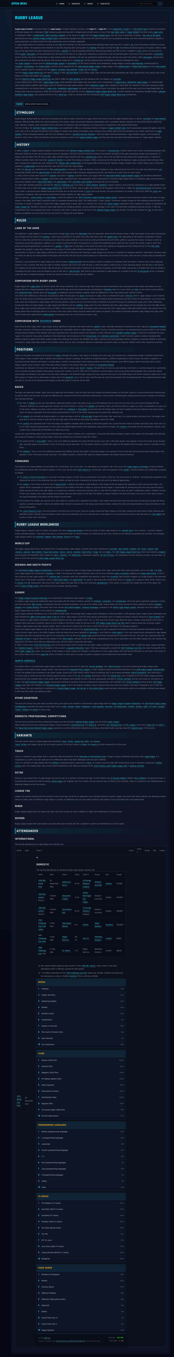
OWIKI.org (47, 1338)
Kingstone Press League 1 (80, 669)
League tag (78, 741)
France (56, 73)
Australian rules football (82, 182)
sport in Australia (122, 573)
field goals (83, 234)
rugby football (133, 32)
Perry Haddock (140, 778)
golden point (113, 237)
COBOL (81, 1181)
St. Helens (66, 950)
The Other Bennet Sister (81, 1228)
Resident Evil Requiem (81, 1274)
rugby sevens (120, 82)
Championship (60, 610)
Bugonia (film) (81, 1103)
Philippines (86, 706)
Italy (156, 549)
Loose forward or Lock (32, 511)
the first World (72, 73)
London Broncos (32, 607)
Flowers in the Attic (81, 1026)
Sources (76, 4)
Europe (126, 29)
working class (114, 151)
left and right (86, 416)
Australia (61, 69)
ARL (149, 210)
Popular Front (86, 635)
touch (82, 296)
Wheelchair (76, 555)
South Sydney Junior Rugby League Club (110, 766)
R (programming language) (81, 1175)
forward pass (91, 336)
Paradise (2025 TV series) (81, 1221)
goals (23, 54)
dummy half (61, 484)
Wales (108, 552)
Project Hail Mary (81, 995)
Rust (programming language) (81, 1162)
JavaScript (81, 1144)
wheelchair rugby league (68, 88)
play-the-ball (44, 172)
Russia (62, 552)
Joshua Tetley (36, 197)
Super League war (22, 207)
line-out (28, 169)
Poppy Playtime (81, 1330)
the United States (96, 688)
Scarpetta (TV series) (81, 1215)
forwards (107, 289)
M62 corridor (37, 604)
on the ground (143, 271)
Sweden (131, 706)
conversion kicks (25, 292)
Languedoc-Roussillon (75, 648)
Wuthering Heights (81, 1001)
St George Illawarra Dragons (87, 883)
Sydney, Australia (137, 766)
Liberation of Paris (22, 639)
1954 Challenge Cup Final (77, 973)
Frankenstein (81, 1020)
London (109, 938)
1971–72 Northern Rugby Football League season (98, 197)
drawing (46, 237)
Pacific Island (44, 66)
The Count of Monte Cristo (81, 1032)
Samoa (94, 69)
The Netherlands (120, 706)
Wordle (81, 1281)
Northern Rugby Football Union (45, 38)
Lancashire (107, 601)
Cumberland (121, 601)
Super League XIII (27, 651)
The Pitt (81, 1234)
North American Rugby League (37, 682)
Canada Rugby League (66, 688)
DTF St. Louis (81, 1240)
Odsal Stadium (92, 185)
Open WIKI (19, 4)
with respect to (84, 470)
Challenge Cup (67, 185)
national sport (124, 66)
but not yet (81, 688)
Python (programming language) (81, 1131)
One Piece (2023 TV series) (81, 1209)
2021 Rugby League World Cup (113, 94)
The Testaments (81, 1044)
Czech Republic (98, 706)
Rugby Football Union (101, 35)
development (102, 583)
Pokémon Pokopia (81, 1293)
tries (139, 51)
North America (25, 661)
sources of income (55, 160)
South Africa (87, 552)
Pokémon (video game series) (81, 1299)
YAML (81, 1187)
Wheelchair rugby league (137, 82)
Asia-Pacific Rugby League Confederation (35, 570)
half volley (155, 246)
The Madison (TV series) (81, 1203)
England (53, 69)
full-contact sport (141, 29)
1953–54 (57, 185)
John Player (51, 197)
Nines (86, 741)
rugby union (158, 32)
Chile (64, 706)
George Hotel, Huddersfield (70, 163)
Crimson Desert (81, 1287)
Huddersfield (39, 35)
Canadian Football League (125, 333)
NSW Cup (92, 725)
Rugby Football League (89, 137)
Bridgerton (81, 1259)
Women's (63, 555)
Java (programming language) (81, 1169)
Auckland (114, 576)
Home (61, 4)
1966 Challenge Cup (42, 950)
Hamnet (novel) (81, 1013)
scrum (88, 191)
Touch (64, 741)
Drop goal (31, 54)
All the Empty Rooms (81, 1116)
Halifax (85, 925)
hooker (126, 470)
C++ (81, 1156)
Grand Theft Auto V (81, 1324)
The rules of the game (151, 35)
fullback (32, 403)
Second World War (91, 629)
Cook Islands (161, 66)
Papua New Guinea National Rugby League (36, 728)
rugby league (149, 756)
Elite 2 (161, 725)
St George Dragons (118, 778)
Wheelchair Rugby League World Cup (101, 91)
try (132, 45)
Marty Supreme (81, 1085)
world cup (62, 94)
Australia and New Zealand (83, 134)
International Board (143, 188)
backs (58, 355)
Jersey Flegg (56, 781)
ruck (160, 169)
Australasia (72, 63)
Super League (24, 63)
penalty (65, 51)
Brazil (35, 710)
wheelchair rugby (97, 85)
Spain (145, 706)
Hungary (161, 706)
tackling (93, 48)
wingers (26, 416)
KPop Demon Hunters (81, 1091)
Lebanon (26, 552)
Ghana (77, 706)
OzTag (70, 741)
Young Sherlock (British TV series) (81, 1252)
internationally (137, 63)
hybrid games (48, 314)
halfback (71, 409)
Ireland (150, 549)
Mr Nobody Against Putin (81, 1079)
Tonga (80, 69)
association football (158, 326)
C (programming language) (81, 1138)
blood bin (69, 377)
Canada (88, 676)
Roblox (81, 1311)
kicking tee (79, 60)
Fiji (86, 69)
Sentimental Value (81, 1097)
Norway (139, 706)
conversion (158, 54)
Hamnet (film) (81, 1066)
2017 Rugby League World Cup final (110, 623)
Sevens (97, 741)
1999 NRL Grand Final (42, 883)
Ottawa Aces (116, 676)
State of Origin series (30, 586)
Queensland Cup (77, 725)
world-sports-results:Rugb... (32, 104)
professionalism (60, 169)
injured (89, 368)
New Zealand (72, 69)
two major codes (117, 32)
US (100, 552)
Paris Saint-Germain (42, 645)
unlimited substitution (110, 336)
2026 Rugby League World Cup (51, 558)
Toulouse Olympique (90, 607)
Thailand (25, 710)
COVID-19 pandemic (138, 673)
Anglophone (117, 29)
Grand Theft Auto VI (81, 1318)
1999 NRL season (88, 966)
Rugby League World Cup (32, 73)
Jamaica (18, 552)
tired (82, 368)
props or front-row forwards (34, 477)
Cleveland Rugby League (56, 685)
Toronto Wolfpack (96, 666)
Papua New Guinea (140, 66)
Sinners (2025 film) (81, 1060)
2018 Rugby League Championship (150, 669)
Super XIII (44, 654)
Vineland (81, 989)
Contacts (105, 4)
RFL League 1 (131, 725)
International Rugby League (89, 66)
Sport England (154, 617)
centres (26, 423)
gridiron (45, 321)
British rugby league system (124, 607)
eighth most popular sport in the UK (44, 617)
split (82, 35)
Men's (56, 555)
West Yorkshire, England (55, 35)
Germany (93, 632)
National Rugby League (55, 63)
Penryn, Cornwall (124, 679)
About (90, 4)
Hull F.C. (86, 938)
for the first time (107, 555)
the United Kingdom (73, 607)
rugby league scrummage (137, 467)
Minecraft (81, 1305)
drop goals (147, 57)
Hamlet (81, 1007)
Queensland (61, 182)
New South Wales (45, 182)
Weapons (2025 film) (81, 1072)
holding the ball (75, 262)
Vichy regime (117, 632)
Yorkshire (97, 601)
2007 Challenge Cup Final (131, 648)
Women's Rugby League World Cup (36, 79)
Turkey (18, 710)
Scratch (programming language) (81, 1150)
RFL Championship (114, 725)
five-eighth (82, 409)
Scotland (76, 552)
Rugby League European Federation (33, 598)
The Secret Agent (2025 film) (81, 1109)
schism (26, 151)
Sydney (71, 175)
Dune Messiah (81, 1038)
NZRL (160, 570)
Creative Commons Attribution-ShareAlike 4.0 (70, 1341)
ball (60, 45)
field (46, 32)
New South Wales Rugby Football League (122, 175)
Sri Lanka (153, 706)
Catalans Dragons (25, 648)
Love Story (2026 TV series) (81, 1246)
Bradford (102, 185)
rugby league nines (51, 82)
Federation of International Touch (92, 756)
